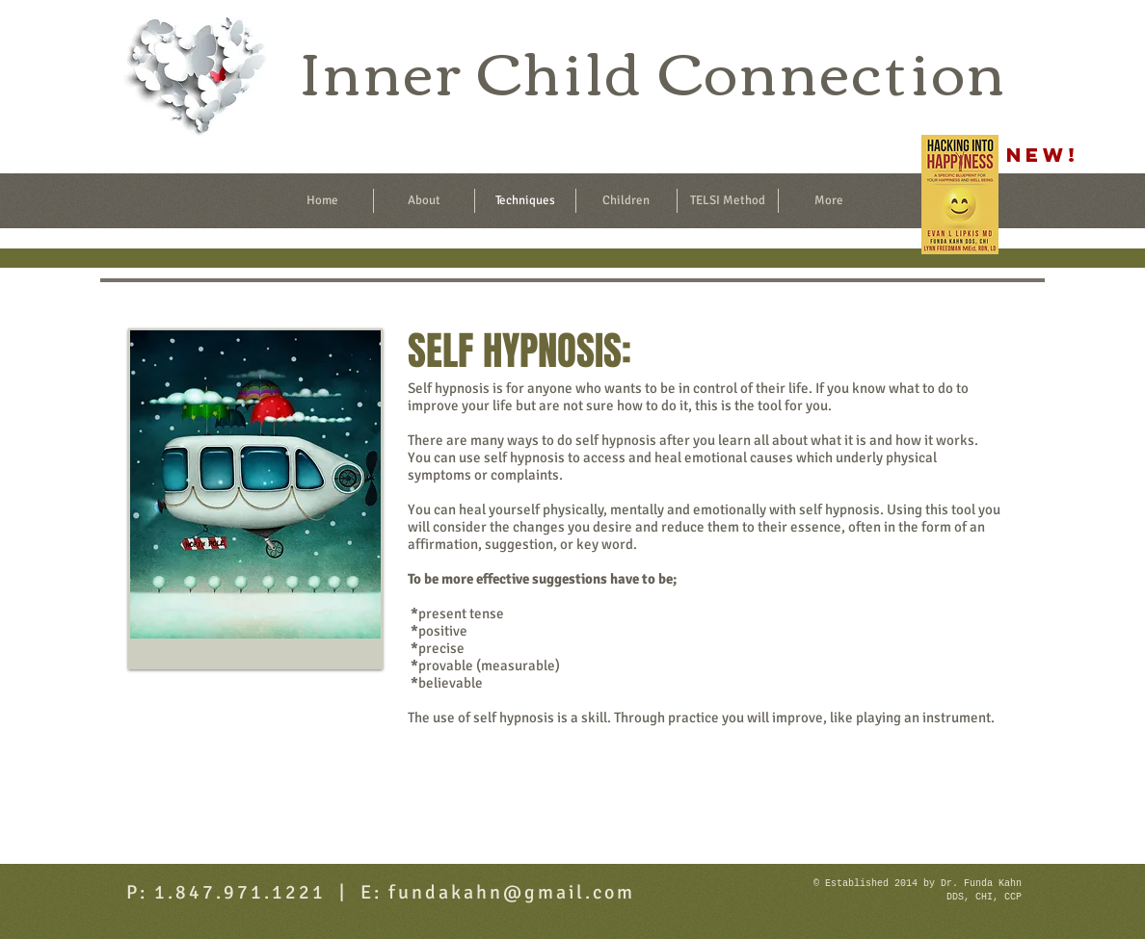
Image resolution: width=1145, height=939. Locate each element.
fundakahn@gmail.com (511, 892)
